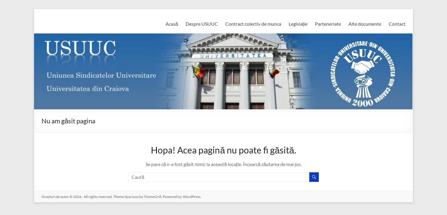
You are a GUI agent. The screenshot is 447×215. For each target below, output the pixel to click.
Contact (397, 24)
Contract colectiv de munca (253, 24)
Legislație (298, 24)
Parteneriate (328, 24)
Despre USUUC (202, 24)
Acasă (172, 24)
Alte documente (364, 24)
